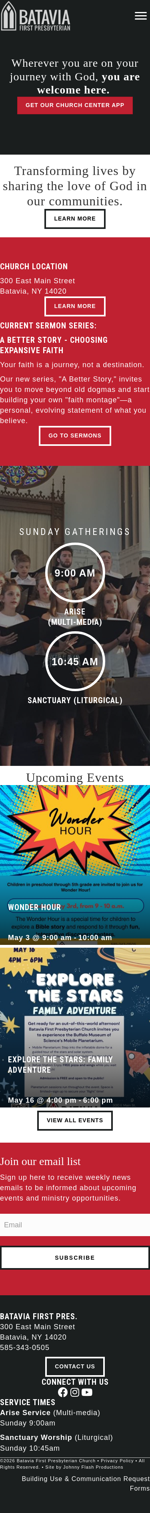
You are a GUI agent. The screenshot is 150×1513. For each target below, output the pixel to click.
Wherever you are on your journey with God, (75, 76)
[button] (63, 1392)
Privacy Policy (117, 1460)
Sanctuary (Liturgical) (75, 700)
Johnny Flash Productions (93, 1467)
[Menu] (141, 16)
